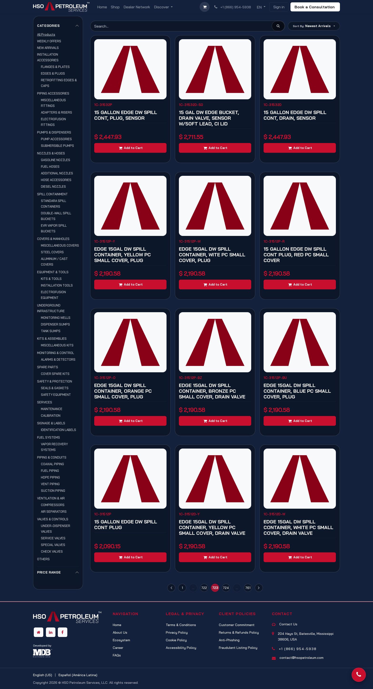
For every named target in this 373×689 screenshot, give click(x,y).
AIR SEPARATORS (54, 511)
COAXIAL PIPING (52, 464)
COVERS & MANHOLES (53, 239)
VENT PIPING (50, 484)
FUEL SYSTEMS (48, 437)
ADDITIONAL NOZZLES (57, 173)
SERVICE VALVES (53, 538)
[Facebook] (62, 632)
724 (226, 588)
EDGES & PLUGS (53, 73)
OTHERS (43, 559)
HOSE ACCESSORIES (56, 180)
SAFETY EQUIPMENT (56, 395)
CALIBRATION (50, 415)
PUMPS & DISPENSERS (54, 132)
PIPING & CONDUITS (51, 457)
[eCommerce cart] (205, 7)
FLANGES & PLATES (55, 67)
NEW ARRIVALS (48, 48)
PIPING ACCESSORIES (53, 93)
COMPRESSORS (52, 505)
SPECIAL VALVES (53, 545)
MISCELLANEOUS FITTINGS (53, 103)
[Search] (278, 26)
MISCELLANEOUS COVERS (60, 245)
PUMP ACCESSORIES (56, 139)
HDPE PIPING (50, 477)
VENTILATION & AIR (51, 498)
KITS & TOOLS (51, 279)
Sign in (279, 7)
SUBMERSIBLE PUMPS (57, 146)
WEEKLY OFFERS (49, 41)
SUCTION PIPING (53, 491)
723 (215, 588)
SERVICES (44, 402)
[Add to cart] (130, 148)
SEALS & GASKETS (55, 388)
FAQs (117, 655)
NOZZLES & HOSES (51, 153)
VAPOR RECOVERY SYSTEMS (54, 447)
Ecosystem (121, 640)
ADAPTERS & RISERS (56, 112)
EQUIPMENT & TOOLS (53, 272)
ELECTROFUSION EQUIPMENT (53, 295)
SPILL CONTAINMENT (52, 194)
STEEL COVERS (52, 252)
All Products (46, 34)
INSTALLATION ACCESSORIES (48, 57)
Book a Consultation (315, 7)
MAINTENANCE (51, 409)
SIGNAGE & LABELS (51, 423)
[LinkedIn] (50, 632)
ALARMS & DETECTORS (58, 359)
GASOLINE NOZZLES (55, 160)
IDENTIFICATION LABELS (58, 430)
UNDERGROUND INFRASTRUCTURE (51, 308)
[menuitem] (102, 7)
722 (204, 588)
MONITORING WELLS (55, 318)
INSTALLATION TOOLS (57, 285)
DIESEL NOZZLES (53, 186)
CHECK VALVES (52, 551)
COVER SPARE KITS (55, 374)
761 (247, 588)
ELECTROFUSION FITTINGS (53, 122)
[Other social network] (38, 632)
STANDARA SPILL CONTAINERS (53, 203)
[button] (314, 26)
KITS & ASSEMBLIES (52, 338)
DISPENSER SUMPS (55, 324)
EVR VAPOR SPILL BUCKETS (54, 228)
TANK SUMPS (50, 331)
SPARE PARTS (47, 367)
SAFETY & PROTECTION (54, 381)
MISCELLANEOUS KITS (57, 345)
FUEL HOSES (50, 166)
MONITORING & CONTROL (55, 353)
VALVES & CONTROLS (52, 519)
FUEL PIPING (50, 471)
